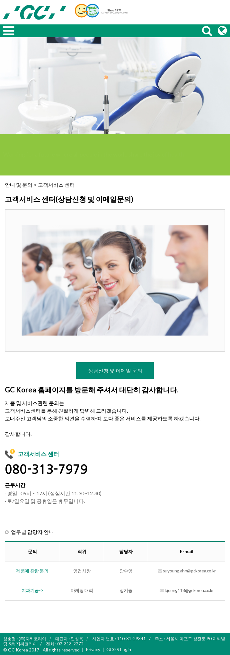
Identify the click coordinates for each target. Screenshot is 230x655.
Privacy (93, 649)
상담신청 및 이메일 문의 (115, 370)
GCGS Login (118, 649)
